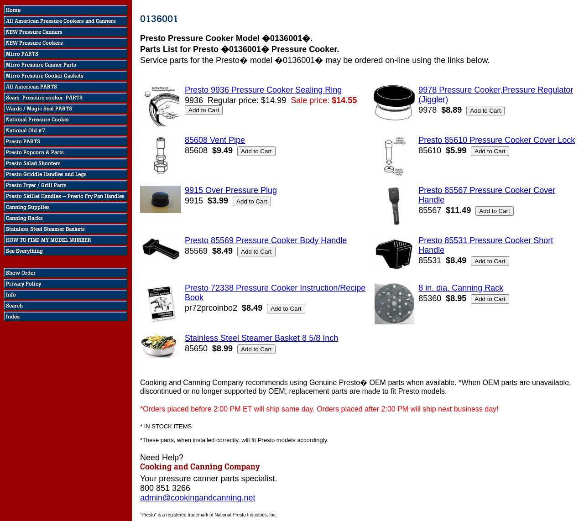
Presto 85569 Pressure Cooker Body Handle (266, 240)
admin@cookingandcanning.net (197, 497)
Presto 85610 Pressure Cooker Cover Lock (496, 140)
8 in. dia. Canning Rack (460, 287)
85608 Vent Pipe (215, 140)
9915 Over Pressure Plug (231, 190)
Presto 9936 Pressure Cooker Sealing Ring (263, 89)
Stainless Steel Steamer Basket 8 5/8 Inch (261, 338)
